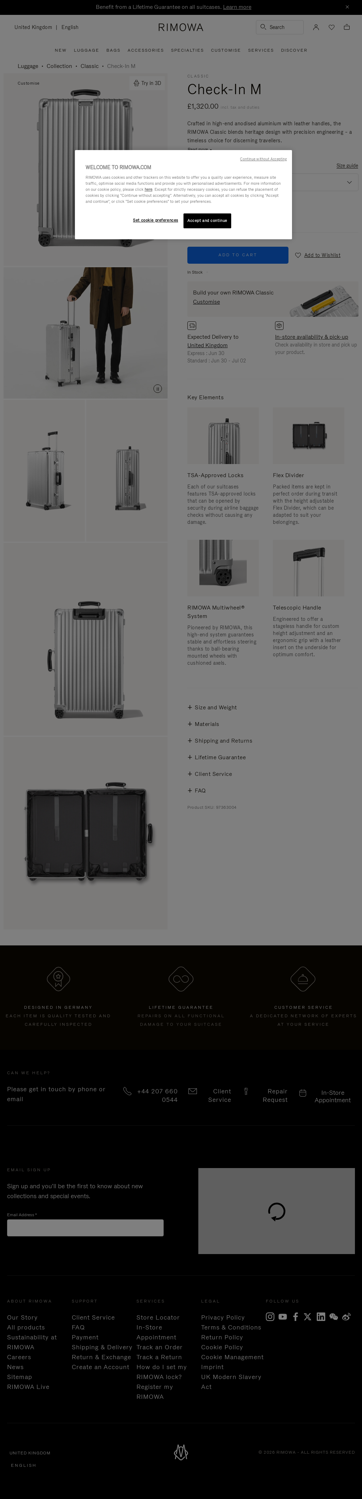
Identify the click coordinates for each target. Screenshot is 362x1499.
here (148, 189)
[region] (183, 195)
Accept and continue (207, 220)
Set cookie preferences (155, 220)
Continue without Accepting (263, 158)
